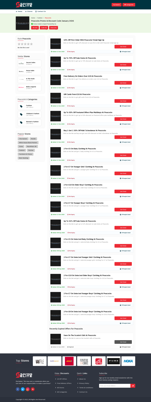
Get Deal (123, 46)
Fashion (39, 18)
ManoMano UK (31, 146)
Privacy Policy (84, 383)
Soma (21, 146)
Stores (28, 11)
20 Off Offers (62, 379)
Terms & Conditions (86, 387)
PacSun (30, 150)
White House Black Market (28, 142)
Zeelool (22, 150)
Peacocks (48, 18)
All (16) (35, 27)
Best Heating (23, 158)
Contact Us (40, 11)
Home (19, 11)
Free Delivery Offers (64, 383)
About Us (82, 379)
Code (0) (44, 27)
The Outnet (23, 139)
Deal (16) (54, 27)
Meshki (33, 139)
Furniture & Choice (25, 154)
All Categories (62, 392)
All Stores (60, 387)
